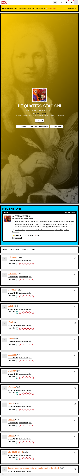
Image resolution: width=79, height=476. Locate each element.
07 (4, 356)
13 (4, 453)
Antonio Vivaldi (40, 113)
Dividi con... (56, 126)
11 (4, 420)
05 (4, 323)
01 (4, 258)
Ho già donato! (72, 8)
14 (4, 469)
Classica (39, 120)
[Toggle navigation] (55, 2)
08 (4, 372)
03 (4, 291)
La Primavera (12, 257)
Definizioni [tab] (15, 249)
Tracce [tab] (5, 249)
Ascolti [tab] (25, 249)
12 (4, 437)
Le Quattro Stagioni (25, 260)
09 (4, 388)
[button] (62, 2)
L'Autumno (12, 354)
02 (4, 275)
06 (4, 339)
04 (4, 307)
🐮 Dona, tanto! (51, 8)
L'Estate (11, 306)
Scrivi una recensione (39, 126)
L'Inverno (11, 403)
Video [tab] (33, 249)
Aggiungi (22, 126)
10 (4, 404)
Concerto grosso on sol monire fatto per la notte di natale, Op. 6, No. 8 (33, 468)
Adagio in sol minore (15, 452)
